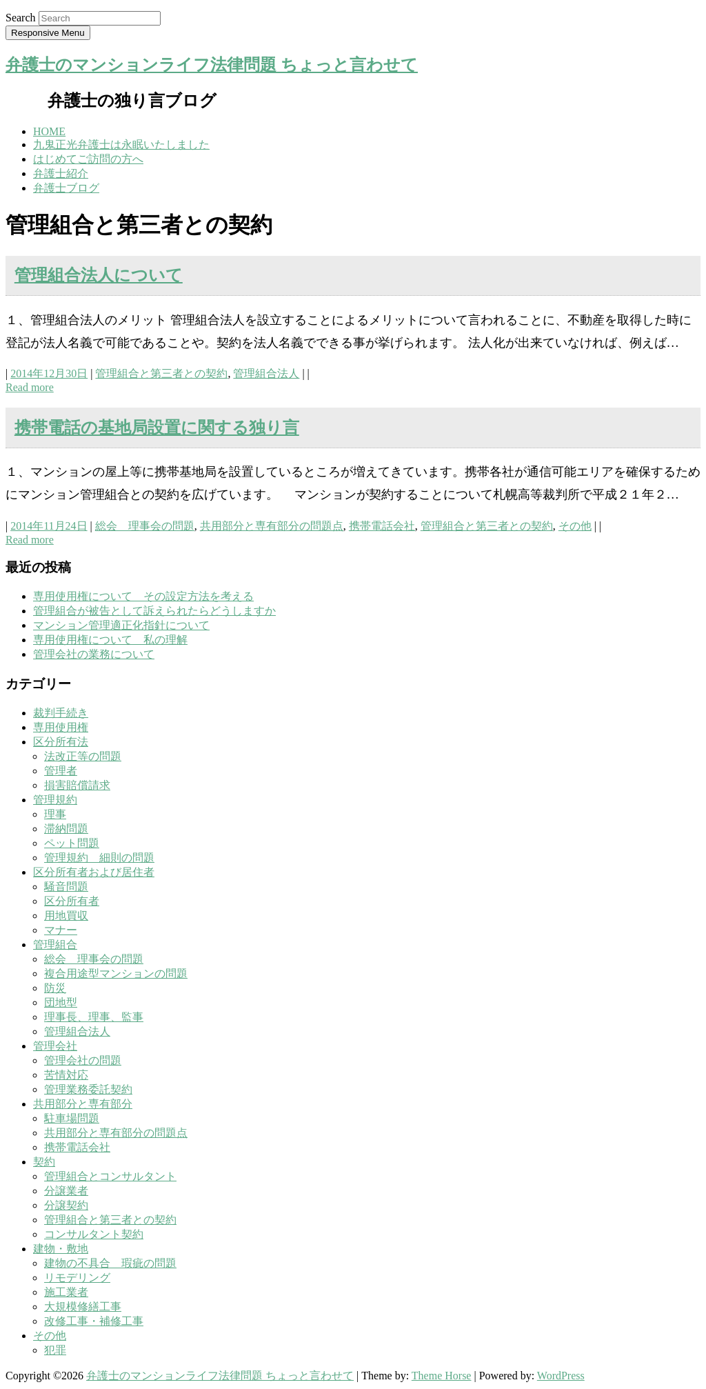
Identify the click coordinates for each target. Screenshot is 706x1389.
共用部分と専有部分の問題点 (271, 526)
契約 (44, 1162)
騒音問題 (66, 886)
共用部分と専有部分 (82, 1104)
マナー (60, 930)
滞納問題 (66, 829)
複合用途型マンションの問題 (116, 973)
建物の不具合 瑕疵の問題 (110, 1263)
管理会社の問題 (82, 1060)
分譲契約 (66, 1205)
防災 (55, 988)
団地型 (60, 1002)
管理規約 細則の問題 (99, 857)
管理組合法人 (266, 373)
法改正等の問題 (82, 756)
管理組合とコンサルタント (110, 1176)
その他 (575, 526)
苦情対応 (66, 1075)
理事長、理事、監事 (93, 1017)
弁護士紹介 (60, 173)
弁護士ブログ (66, 188)
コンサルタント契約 (93, 1234)
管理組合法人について (98, 275)
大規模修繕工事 (82, 1306)
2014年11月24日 (48, 526)
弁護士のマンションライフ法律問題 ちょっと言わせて (212, 65)
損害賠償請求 (77, 785)
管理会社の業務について (93, 654)
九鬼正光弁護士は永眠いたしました (121, 144)
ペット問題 (71, 843)
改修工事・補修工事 (93, 1321)
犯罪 (55, 1350)
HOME (49, 131)
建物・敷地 (60, 1249)
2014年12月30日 (49, 373)
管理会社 (55, 1046)
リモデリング (77, 1277)
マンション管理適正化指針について (121, 625)
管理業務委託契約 (88, 1089)
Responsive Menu (48, 33)
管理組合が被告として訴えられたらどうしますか (154, 611)
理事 (55, 814)
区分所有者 (71, 901)
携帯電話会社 (382, 526)
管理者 (60, 771)
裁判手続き (60, 713)
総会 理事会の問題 (144, 526)
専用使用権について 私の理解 (110, 640)
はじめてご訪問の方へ (88, 159)
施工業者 (66, 1292)
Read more (30, 387)
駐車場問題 (71, 1118)
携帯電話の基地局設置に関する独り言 (156, 428)
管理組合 (55, 944)
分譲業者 (66, 1191)
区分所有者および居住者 (93, 872)
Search (21, 17)
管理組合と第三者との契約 (161, 373)
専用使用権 (60, 727)
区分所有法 (60, 742)
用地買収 (66, 915)
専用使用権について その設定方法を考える (143, 596)
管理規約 (55, 800)
